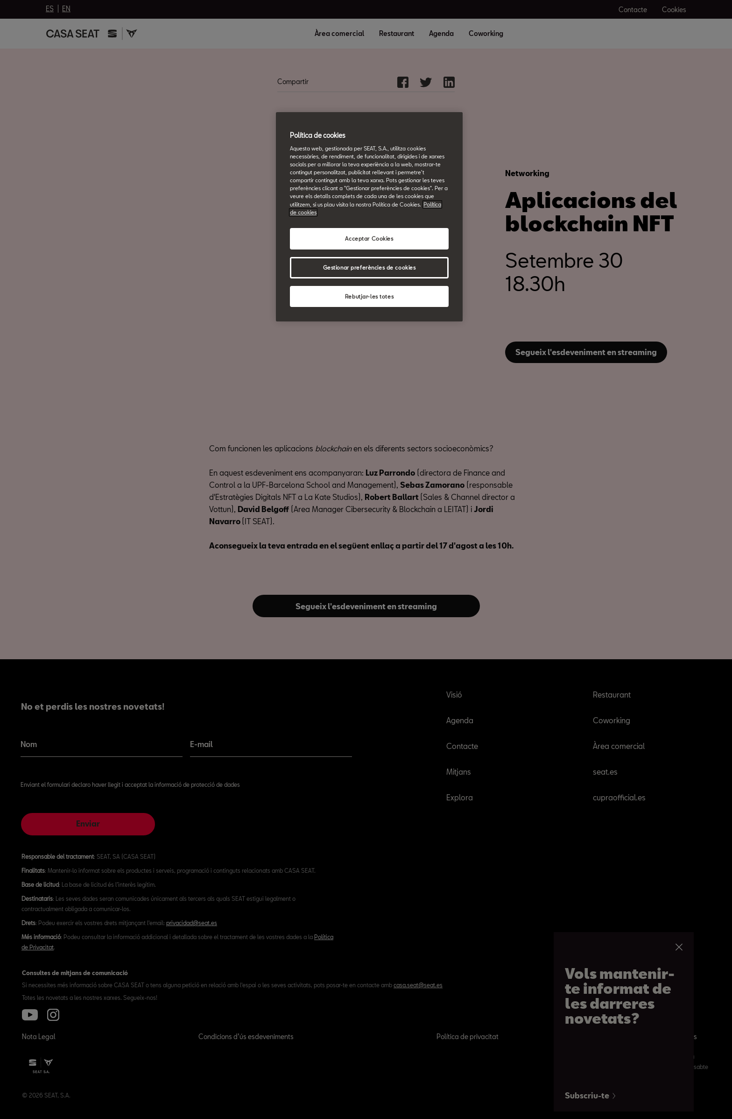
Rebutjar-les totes (369, 296)
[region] (369, 217)
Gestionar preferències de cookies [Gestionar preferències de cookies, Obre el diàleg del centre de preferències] (369, 267)
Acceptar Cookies (369, 238)
